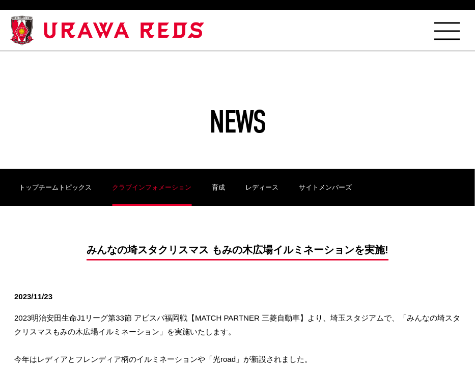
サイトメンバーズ (325, 187)
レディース (261, 187)
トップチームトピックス (55, 187)
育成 (218, 187)
